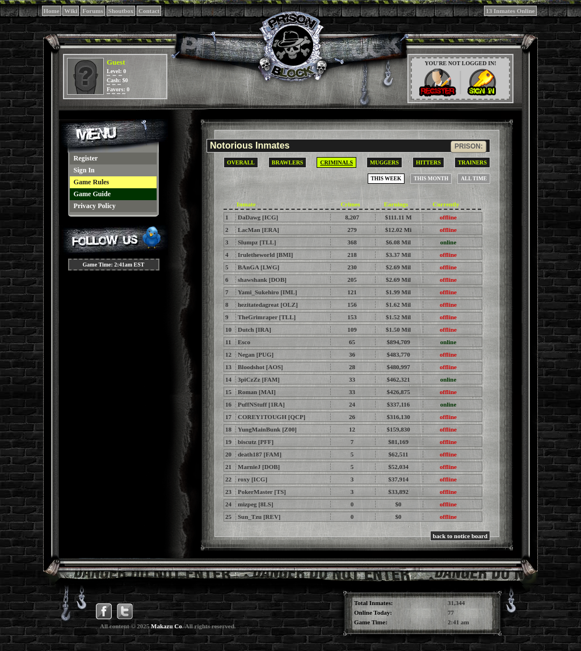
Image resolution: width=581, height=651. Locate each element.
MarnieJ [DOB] (259, 466)
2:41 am (458, 622)
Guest (116, 62)
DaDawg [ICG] (258, 217)
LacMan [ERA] (258, 229)
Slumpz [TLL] (257, 242)
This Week (386, 178)
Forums (92, 10)
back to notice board (460, 535)
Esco (244, 342)
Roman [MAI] (257, 391)
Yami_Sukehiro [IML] (267, 292)
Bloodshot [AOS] (260, 366)
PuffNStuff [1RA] (261, 404)
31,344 (456, 602)
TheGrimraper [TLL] (267, 317)
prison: (468, 146)
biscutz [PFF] (255, 441)
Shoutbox (121, 10)
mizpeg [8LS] (255, 504)
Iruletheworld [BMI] (265, 254)
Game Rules (92, 182)
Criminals (336, 162)
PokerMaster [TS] (262, 491)
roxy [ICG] (252, 479)
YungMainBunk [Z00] (267, 429)
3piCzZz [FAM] (259, 379)
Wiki (70, 10)
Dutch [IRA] (254, 329)
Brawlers (287, 162)
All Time (474, 178)
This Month (431, 178)
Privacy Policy (95, 206)
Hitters (428, 162)
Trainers (472, 162)
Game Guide (92, 194)
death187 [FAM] (259, 454)
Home (52, 10)
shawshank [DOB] (262, 279)
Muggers (384, 162)
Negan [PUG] (255, 354)
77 (451, 612)
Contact (148, 10)
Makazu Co (166, 626)
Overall (241, 162)
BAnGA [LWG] (258, 267)
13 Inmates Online (510, 10)
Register (86, 158)
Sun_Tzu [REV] (259, 516)
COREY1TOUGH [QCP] (271, 416)
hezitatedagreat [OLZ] (268, 304)
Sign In (84, 170)
